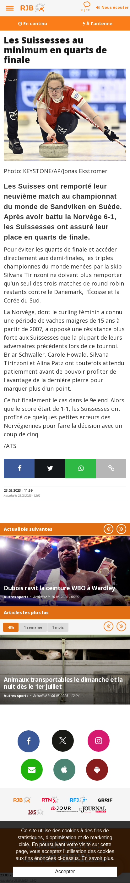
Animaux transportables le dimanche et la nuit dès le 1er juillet (63, 683)
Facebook (29, 741)
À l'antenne (97, 23)
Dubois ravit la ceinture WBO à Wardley (59, 588)
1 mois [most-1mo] (58, 627)
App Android (97, 769)
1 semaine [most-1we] (33, 627)
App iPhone (64, 769)
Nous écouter (115, 7)
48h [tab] (11, 627)
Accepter (65, 871)
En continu (32, 23)
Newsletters (32, 769)
